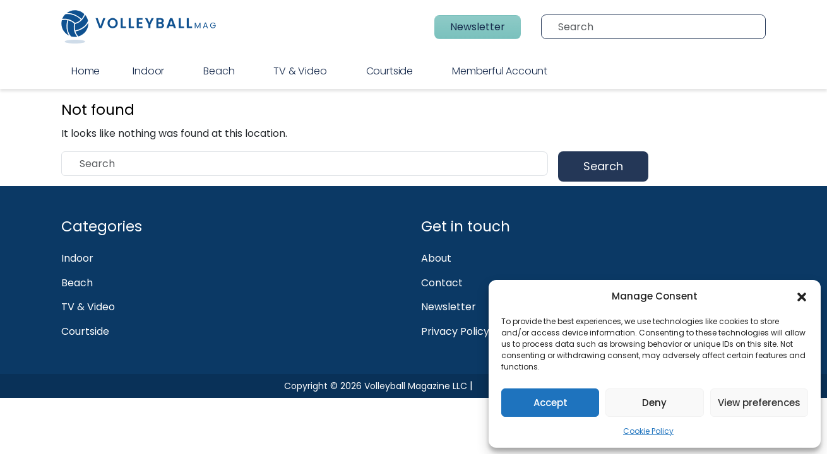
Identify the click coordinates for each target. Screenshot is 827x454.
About (436, 258)
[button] (801, 296)
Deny (654, 402)
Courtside (389, 71)
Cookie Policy (648, 431)
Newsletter (477, 27)
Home (85, 71)
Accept (550, 402)
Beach (218, 71)
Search (603, 166)
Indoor (148, 71)
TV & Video (299, 71)
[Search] (657, 26)
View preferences (759, 402)
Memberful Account (499, 71)
